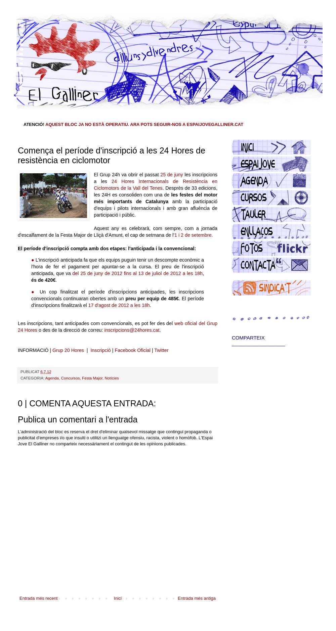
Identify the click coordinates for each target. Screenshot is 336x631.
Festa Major (92, 378)
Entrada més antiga (197, 598)
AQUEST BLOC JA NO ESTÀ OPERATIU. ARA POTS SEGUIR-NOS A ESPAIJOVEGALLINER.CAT (144, 124)
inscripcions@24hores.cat (132, 330)
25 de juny (171, 174)
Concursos (70, 378)
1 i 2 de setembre (192, 235)
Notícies (112, 378)
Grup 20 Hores (68, 350)
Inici (118, 598)
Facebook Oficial (132, 350)
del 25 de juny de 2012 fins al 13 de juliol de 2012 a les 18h (137, 273)
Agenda (52, 378)
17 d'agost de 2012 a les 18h (119, 305)
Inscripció (100, 350)
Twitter (161, 350)
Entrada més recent (38, 598)
